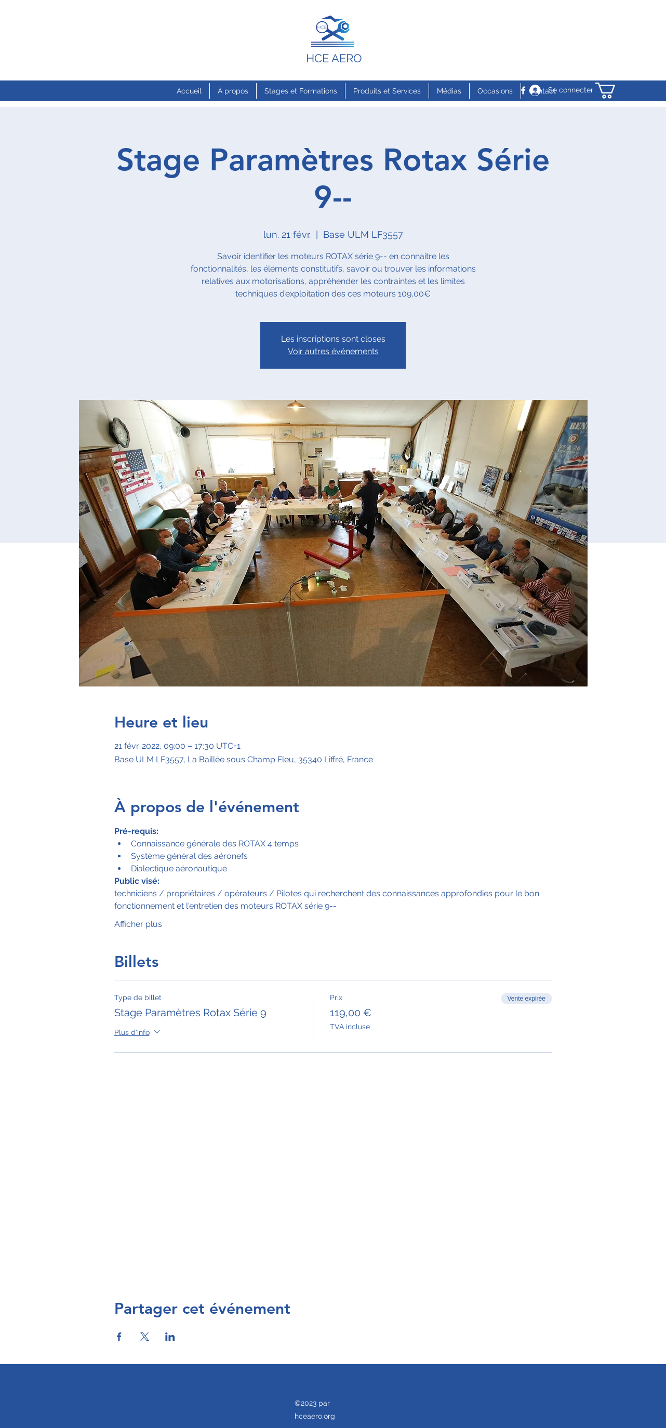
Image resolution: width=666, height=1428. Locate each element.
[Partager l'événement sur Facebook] (119, 1336)
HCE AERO (334, 58)
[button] (614, 91)
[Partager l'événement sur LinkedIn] (170, 1336)
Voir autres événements (333, 351)
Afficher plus (138, 924)
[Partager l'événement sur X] (145, 1336)
